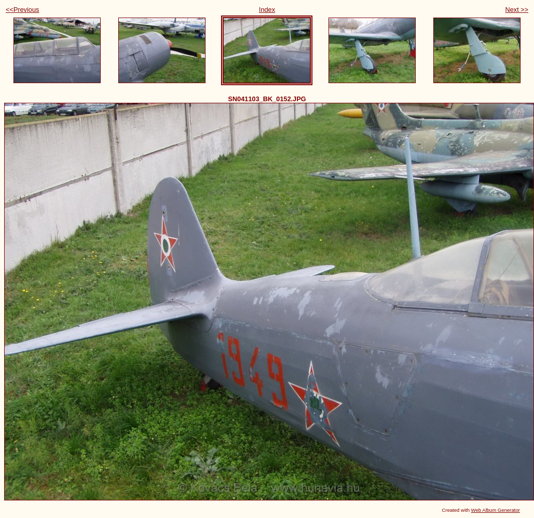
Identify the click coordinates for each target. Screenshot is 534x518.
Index (267, 9)
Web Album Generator (495, 510)
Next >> (516, 9)
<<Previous (22, 9)
